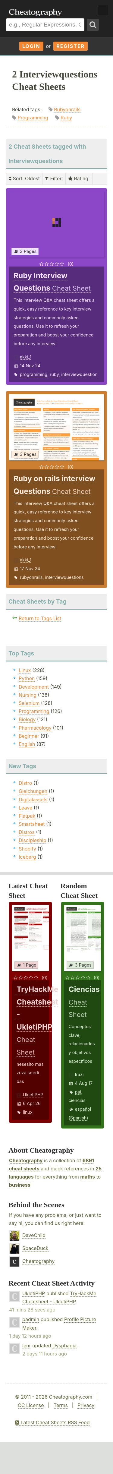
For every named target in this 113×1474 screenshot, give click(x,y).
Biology (27, 719)
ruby (54, 374)
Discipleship (32, 840)
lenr (26, 1346)
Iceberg (27, 857)
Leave (25, 808)
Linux (25, 670)
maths (87, 1177)
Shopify (27, 849)
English (27, 744)
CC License (31, 1405)
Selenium (29, 703)
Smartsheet (32, 824)
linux (28, 1112)
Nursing (27, 695)
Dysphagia (64, 1346)
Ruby (66, 118)
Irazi (79, 1074)
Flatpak (27, 816)
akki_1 (25, 356)
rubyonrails (31, 577)
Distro (25, 783)
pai (78, 1091)
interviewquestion (79, 374)
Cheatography (25, 1160)
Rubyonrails (67, 109)
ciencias (77, 1100)
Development (34, 687)
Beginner (29, 736)
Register (70, 46)
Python (27, 678)
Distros (27, 832)
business (19, 1185)
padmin (30, 1319)
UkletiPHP (33, 1094)
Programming (33, 118)
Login (31, 46)
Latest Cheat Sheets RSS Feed (52, 1422)
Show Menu (103, 10)
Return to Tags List (40, 618)
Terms (61, 1405)
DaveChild (34, 1235)
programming (33, 374)
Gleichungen (33, 791)
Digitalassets (33, 800)
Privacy (85, 1405)
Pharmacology (35, 728)
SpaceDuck (35, 1248)
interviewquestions (64, 577)
